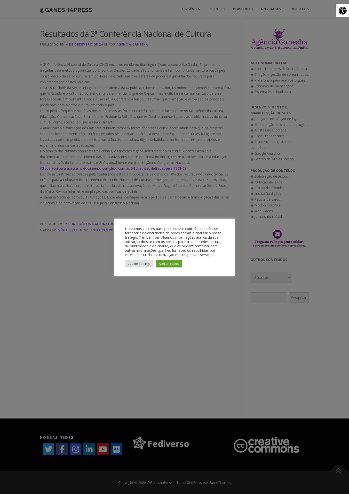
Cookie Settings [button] (139, 263)
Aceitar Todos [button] (169, 263)
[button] (342, 10)
